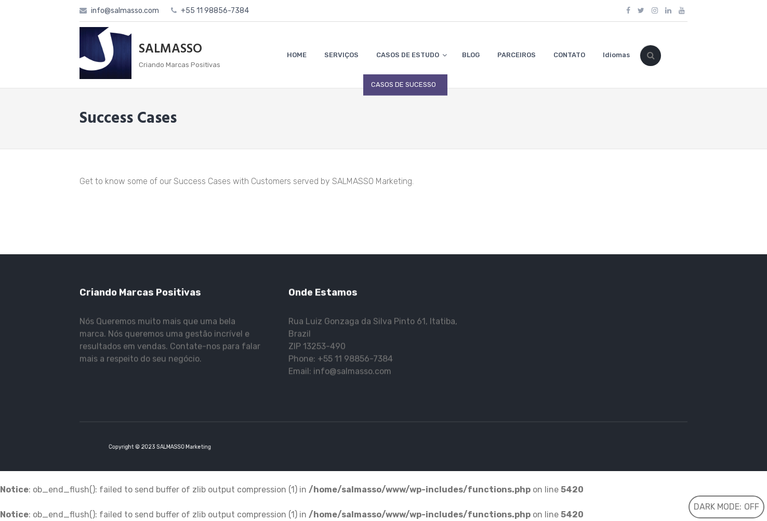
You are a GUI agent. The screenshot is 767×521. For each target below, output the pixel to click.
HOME (297, 55)
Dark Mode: (726, 507)
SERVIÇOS (341, 55)
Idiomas (616, 55)
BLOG (471, 55)
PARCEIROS (516, 55)
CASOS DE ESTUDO (407, 55)
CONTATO (569, 55)
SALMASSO (170, 49)
